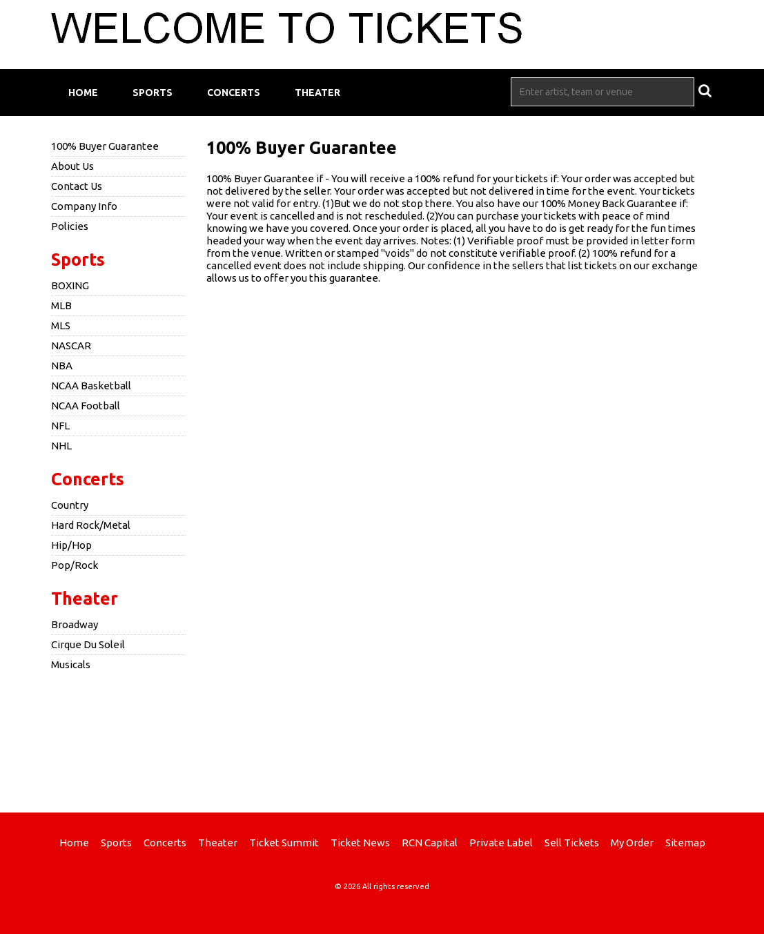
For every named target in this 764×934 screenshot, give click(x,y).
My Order (632, 842)
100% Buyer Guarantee (105, 146)
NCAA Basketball (91, 385)
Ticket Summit (284, 842)
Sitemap (685, 842)
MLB (61, 305)
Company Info (84, 206)
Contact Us (76, 186)
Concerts (233, 92)
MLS (60, 325)
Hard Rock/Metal (90, 525)
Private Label (501, 842)
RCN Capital (430, 842)
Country (69, 505)
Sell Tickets (572, 842)
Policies (69, 226)
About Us (72, 166)
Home (83, 92)
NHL (61, 445)
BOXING (70, 285)
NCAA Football (85, 405)
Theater (317, 92)
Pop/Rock (74, 565)
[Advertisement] (382, 740)
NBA (61, 365)
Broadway (74, 624)
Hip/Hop (71, 545)
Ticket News (360, 842)
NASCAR (71, 345)
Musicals (70, 664)
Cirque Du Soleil (88, 644)
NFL (60, 425)
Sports (153, 92)
